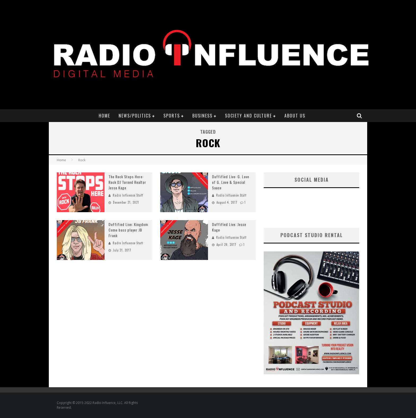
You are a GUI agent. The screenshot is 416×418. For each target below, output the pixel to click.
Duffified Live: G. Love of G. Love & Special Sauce (230, 182)
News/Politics (135, 115)
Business (202, 115)
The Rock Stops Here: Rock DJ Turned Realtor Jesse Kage (127, 182)
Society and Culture (248, 115)
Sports (171, 115)
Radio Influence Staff (128, 195)
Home (104, 115)
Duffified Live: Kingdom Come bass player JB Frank (128, 229)
